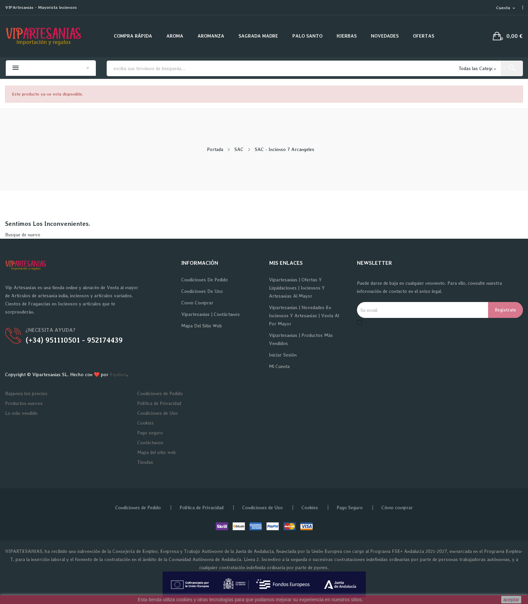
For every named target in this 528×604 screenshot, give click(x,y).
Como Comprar (197, 302)
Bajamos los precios (26, 393)
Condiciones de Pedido (204, 279)
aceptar (511, 599)
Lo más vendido (21, 413)
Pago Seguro (350, 507)
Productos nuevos (24, 403)
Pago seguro (150, 432)
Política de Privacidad (159, 403)
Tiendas (145, 462)
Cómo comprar (397, 507)
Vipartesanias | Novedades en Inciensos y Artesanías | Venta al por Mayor (304, 315)
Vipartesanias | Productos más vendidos (301, 339)
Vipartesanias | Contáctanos (210, 314)
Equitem (118, 374)
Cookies (145, 423)
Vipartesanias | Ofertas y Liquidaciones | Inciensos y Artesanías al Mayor (297, 288)
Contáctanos (150, 442)
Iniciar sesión (283, 355)
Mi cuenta (279, 366)
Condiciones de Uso (202, 291)
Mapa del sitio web (201, 325)
